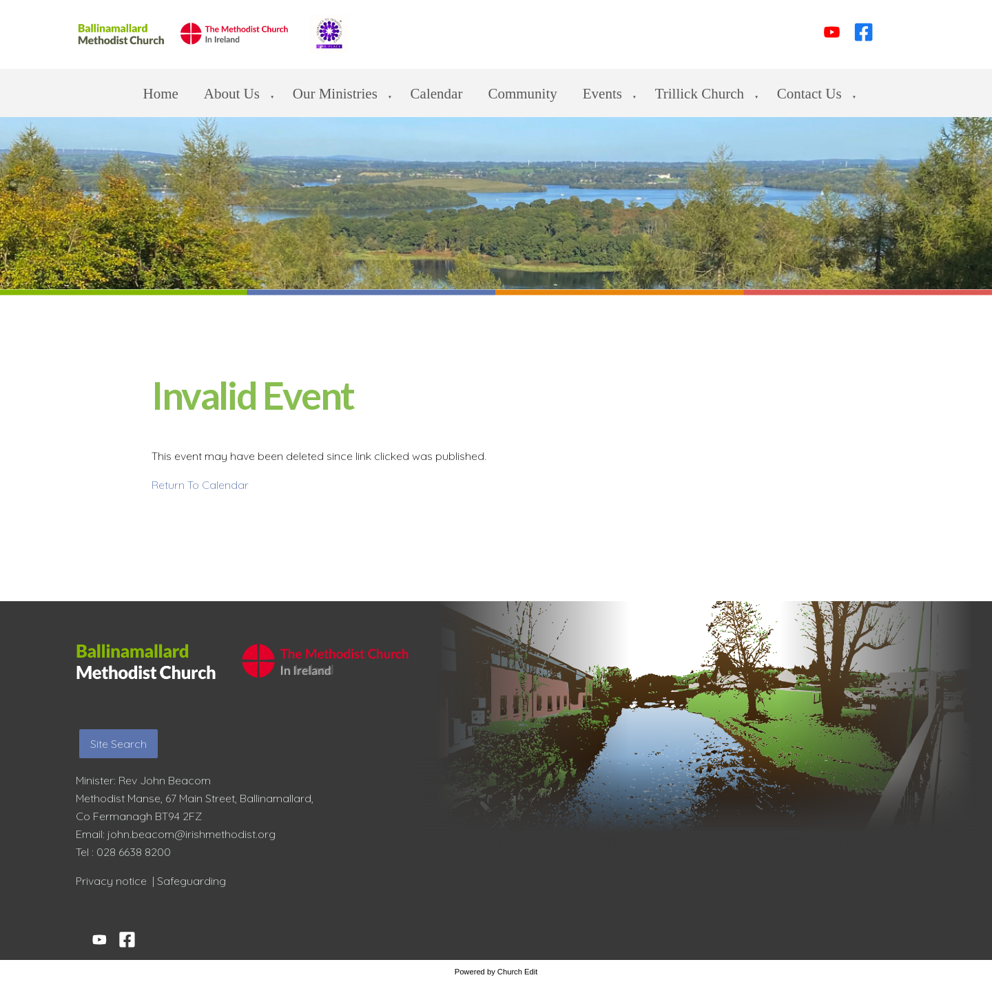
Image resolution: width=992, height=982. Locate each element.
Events (602, 93)
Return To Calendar (200, 485)
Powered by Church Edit (496, 972)
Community (522, 93)
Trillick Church (699, 93)
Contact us (809, 93)
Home (160, 93)
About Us (232, 93)
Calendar (437, 93)
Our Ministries (335, 93)
